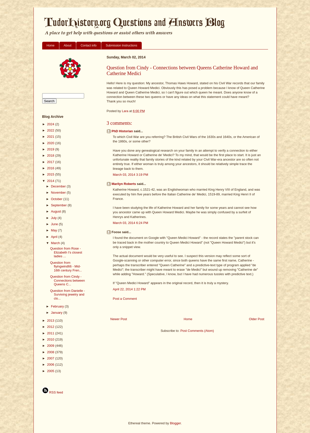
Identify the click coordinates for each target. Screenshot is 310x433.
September (59, 205)
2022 (51, 130)
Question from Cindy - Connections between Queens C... (67, 280)
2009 (51, 345)
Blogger (175, 423)
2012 (51, 327)
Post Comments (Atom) (197, 331)
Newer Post (118, 319)
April (54, 237)
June (55, 224)
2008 (51, 352)
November (59, 192)
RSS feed (52, 392)
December (59, 186)
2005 (51, 371)
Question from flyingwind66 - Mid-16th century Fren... (66, 266)
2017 (51, 162)
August (56, 211)
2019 (51, 149)
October (57, 199)
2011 (51, 333)
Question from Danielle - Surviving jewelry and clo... (67, 294)
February (58, 306)
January (57, 312)
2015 (51, 174)
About (67, 45)
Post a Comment (125, 299)
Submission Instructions (121, 45)
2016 (51, 168)
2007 (51, 358)
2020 (51, 143)
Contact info (89, 45)
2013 (51, 320)
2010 (51, 339)
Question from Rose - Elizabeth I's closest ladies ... (66, 252)
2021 (51, 136)
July (54, 218)
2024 (51, 124)
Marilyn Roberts (124, 184)
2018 (51, 155)
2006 (51, 364)
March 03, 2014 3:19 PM (130, 174)
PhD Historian (122, 131)
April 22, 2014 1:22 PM (129, 289)
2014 (51, 181)
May (54, 230)
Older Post (256, 319)
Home (51, 45)
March (56, 243)
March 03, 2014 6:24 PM (130, 223)
